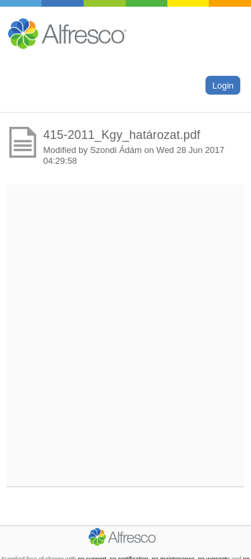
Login (223, 85)
